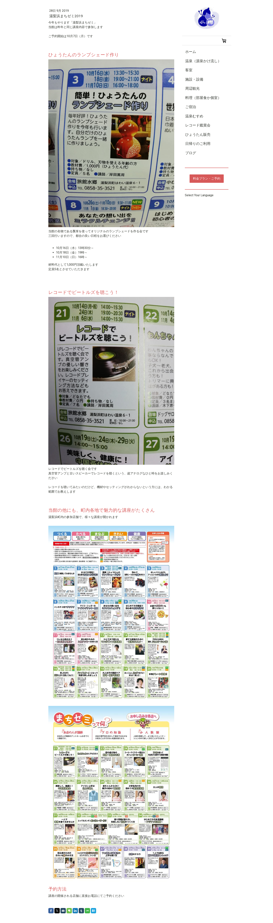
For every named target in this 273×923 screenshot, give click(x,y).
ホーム (190, 51)
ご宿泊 (190, 107)
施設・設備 (194, 79)
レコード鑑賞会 (197, 125)
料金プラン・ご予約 (206, 178)
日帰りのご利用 (197, 143)
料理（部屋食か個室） (203, 98)
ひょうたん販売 (197, 134)
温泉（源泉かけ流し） (203, 61)
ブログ (190, 153)
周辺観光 (192, 88)
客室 (188, 70)
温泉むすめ (194, 116)
